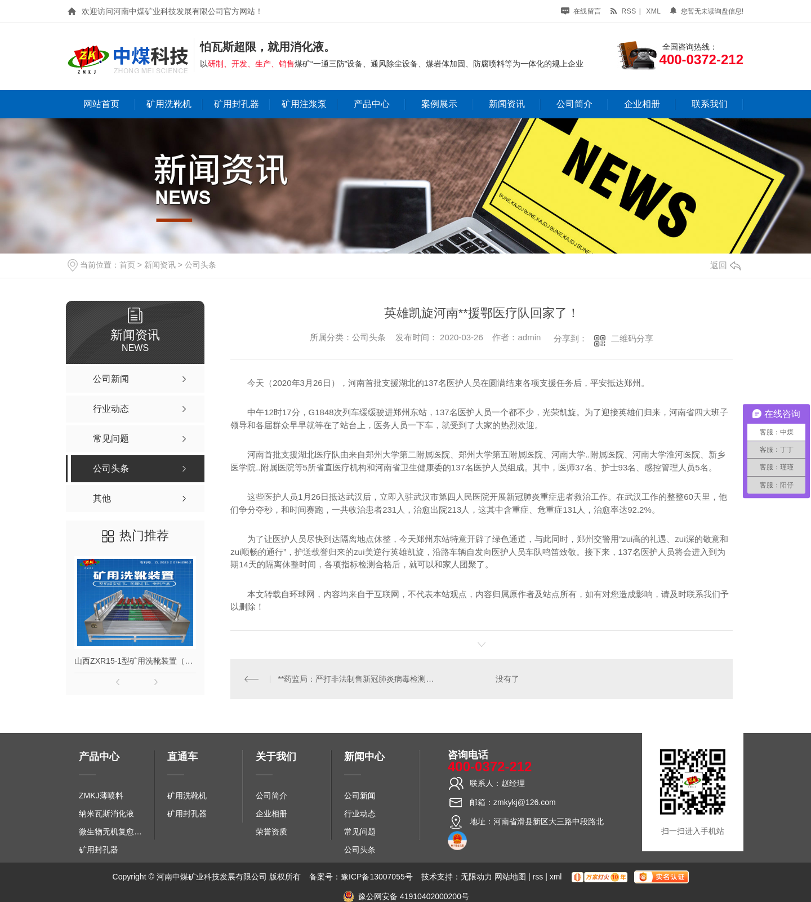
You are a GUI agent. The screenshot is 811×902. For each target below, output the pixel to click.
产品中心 (372, 104)
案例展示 (439, 104)
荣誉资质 (271, 831)
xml (653, 11)
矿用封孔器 (236, 104)
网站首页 (101, 104)
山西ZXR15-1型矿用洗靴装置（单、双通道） (135, 660)
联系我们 (710, 104)
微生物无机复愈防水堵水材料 (114, 831)
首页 (127, 264)
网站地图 (510, 876)
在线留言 (581, 11)
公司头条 (200, 264)
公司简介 (574, 104)
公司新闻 (360, 795)
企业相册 (642, 104)
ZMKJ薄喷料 (101, 795)
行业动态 (360, 813)
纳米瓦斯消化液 (106, 813)
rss (622, 11)
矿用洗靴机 (168, 104)
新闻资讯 (507, 104)
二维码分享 (632, 338)
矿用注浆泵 (304, 104)
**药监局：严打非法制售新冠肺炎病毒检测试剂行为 (356, 678)
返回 (725, 265)
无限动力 (476, 876)
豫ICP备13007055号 (377, 876)
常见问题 (360, 831)
